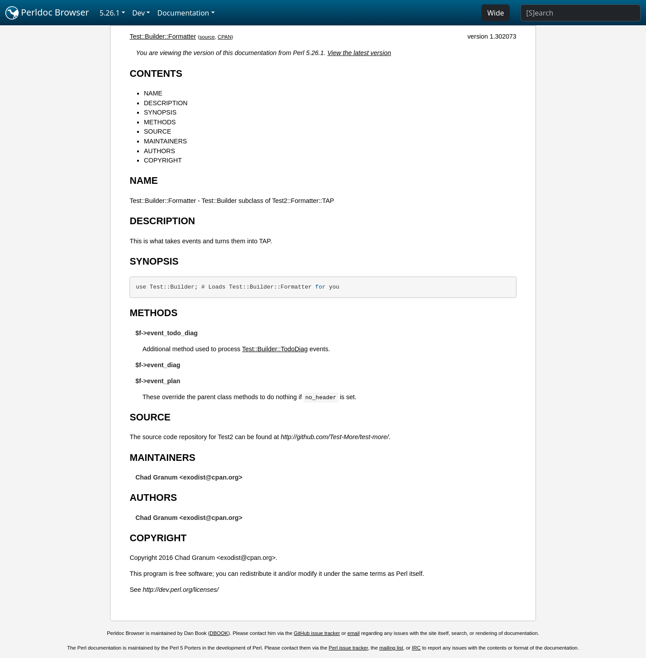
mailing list (391, 647)
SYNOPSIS (160, 112)
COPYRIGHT (163, 160)
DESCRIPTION (165, 103)
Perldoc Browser (47, 13)
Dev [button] (138, 13)
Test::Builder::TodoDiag (275, 349)
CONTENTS (156, 73)
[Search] (580, 12)
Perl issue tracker (348, 647)
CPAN (225, 37)
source (207, 37)
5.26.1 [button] (110, 13)
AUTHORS (159, 151)
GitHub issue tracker (317, 633)
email (353, 633)
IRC (416, 647)
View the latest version (359, 52)
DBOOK (219, 633)
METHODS (160, 122)
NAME (153, 93)
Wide (495, 13)
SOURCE (157, 131)
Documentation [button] (183, 13)
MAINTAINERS (165, 141)
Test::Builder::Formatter (163, 36)
